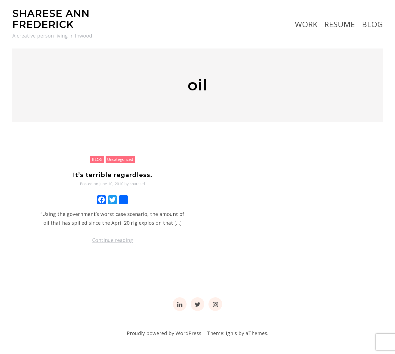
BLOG (372, 24)
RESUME (339, 24)
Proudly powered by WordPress (164, 333)
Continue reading (112, 240)
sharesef (137, 183)
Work (306, 24)
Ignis (231, 333)
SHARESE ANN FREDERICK (51, 18)
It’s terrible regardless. (112, 175)
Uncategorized (120, 159)
